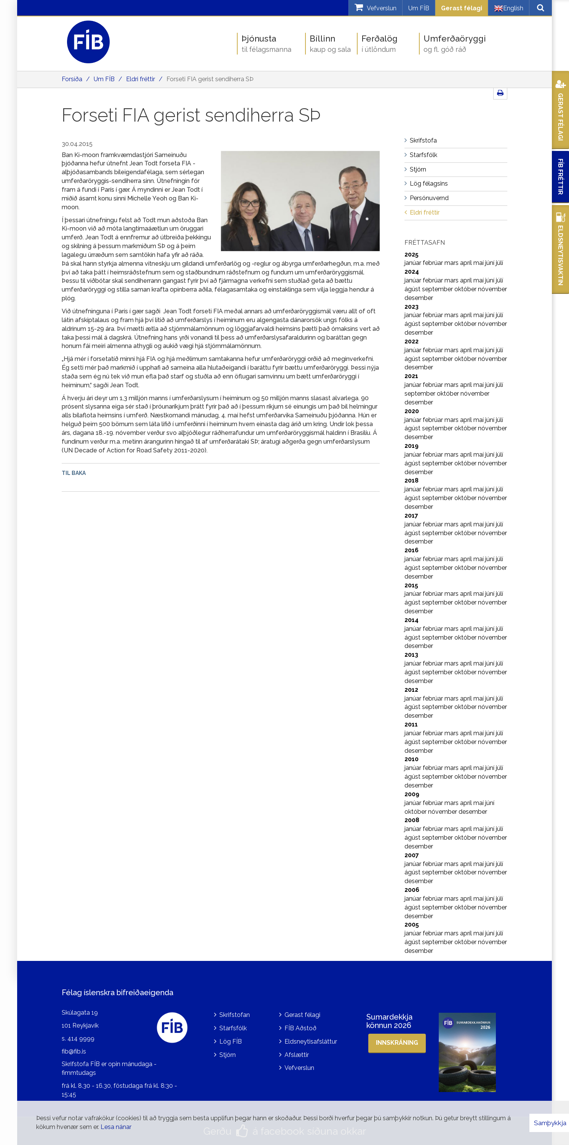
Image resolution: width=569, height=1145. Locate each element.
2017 (411, 515)
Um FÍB (418, 8)
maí (479, 262)
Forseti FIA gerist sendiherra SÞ (209, 79)
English (508, 8)
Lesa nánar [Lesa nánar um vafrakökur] (116, 1127)
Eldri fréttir (140, 79)
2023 (411, 306)
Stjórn (227, 1054)
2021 (411, 376)
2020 (411, 411)
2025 (411, 254)
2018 (411, 480)
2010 (411, 759)
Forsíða (72, 79)
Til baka (74, 473)
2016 (411, 550)
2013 (411, 654)
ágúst (413, 289)
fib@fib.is (74, 1051)
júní (490, 262)
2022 (411, 341)
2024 (411, 271)
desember (418, 297)
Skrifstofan (234, 1014)
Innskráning (397, 1042)
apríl (466, 262)
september (438, 289)
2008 (411, 820)
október (466, 289)
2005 (411, 924)
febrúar (433, 262)
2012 (411, 689)
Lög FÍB (230, 1041)
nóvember (492, 289)
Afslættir (296, 1054)
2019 (411, 445)
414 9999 (80, 1038)
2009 (411, 794)
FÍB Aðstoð (300, 1028)
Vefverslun (299, 1067)
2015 (411, 585)
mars (452, 262)
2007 (411, 855)
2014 (411, 620)
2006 (411, 889)
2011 (411, 724)
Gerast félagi (461, 8)
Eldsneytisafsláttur (310, 1041)
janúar (413, 262)
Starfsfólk (233, 1028)
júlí (499, 262)
